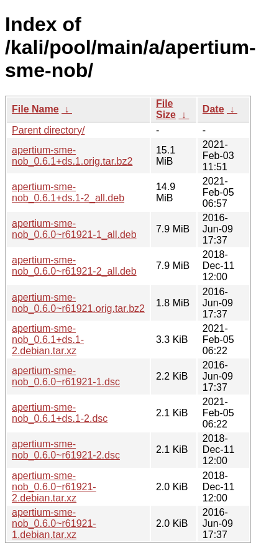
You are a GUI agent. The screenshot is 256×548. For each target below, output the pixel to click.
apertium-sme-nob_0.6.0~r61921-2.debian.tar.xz (54, 486)
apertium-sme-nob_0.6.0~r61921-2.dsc (66, 449)
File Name (35, 109)
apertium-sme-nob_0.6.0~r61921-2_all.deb (74, 265)
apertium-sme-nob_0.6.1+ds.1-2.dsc (59, 413)
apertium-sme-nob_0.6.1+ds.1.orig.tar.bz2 (72, 156)
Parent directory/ (48, 130)
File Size (166, 109)
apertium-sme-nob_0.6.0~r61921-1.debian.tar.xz (54, 523)
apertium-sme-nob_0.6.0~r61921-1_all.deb (74, 229)
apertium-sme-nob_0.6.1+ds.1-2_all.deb (68, 192)
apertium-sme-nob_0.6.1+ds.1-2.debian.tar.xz (48, 339)
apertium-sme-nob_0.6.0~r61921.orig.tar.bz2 (78, 303)
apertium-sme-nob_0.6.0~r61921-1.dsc (66, 376)
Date (213, 109)
